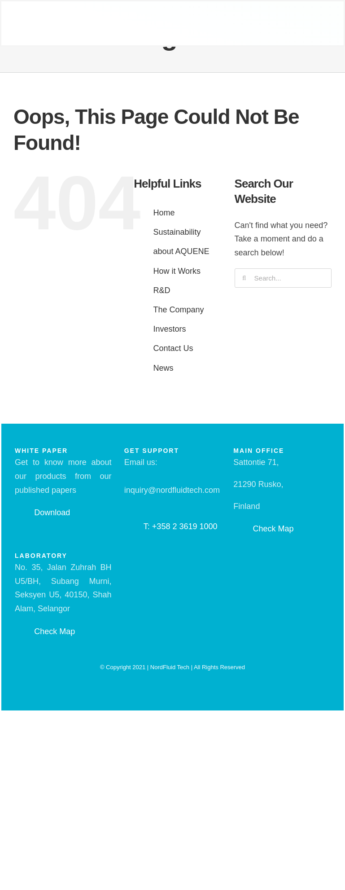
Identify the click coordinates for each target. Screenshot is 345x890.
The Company (178, 309)
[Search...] (283, 278)
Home (164, 212)
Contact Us (173, 348)
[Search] (244, 278)
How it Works (177, 271)
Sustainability (177, 232)
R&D (161, 290)
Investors (169, 328)
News (163, 368)
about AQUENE (181, 251)
